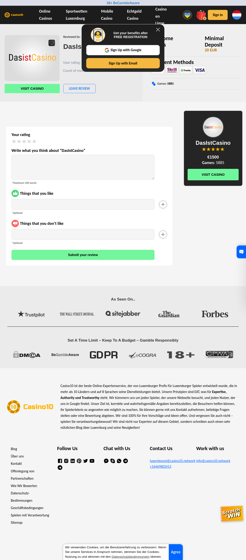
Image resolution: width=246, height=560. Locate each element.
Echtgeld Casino (134, 15)
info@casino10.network (213, 461)
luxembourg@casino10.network (169, 461)
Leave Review (79, 88)
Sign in (218, 15)
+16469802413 (160, 466)
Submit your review (83, 255)
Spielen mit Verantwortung (30, 515)
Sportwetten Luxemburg (76, 15)
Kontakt (16, 463)
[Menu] (188, 15)
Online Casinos (45, 15)
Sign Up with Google (123, 50)
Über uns (17, 456)
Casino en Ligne (161, 16)
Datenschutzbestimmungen (131, 556)
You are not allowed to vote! (222, 149)
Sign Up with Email (123, 63)
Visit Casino (32, 88)
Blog (14, 449)
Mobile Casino (107, 15)
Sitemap (17, 522)
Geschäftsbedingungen (27, 508)
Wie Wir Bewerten (24, 486)
